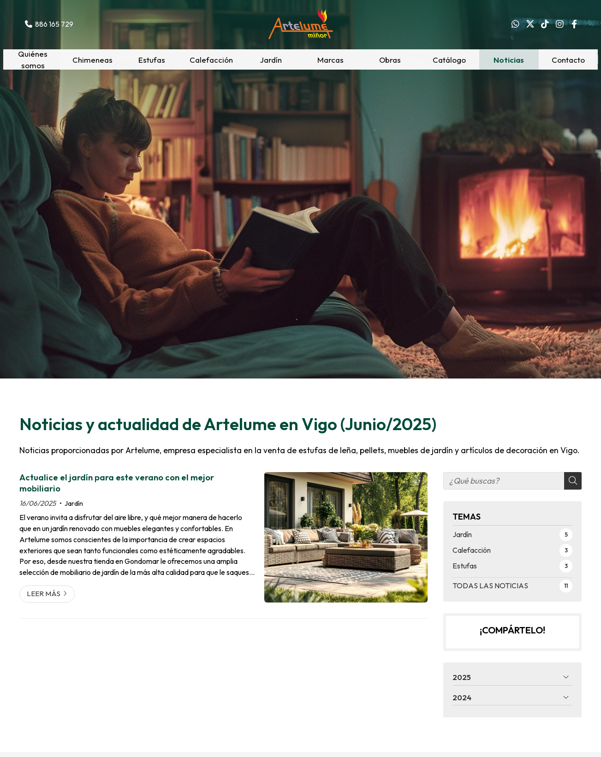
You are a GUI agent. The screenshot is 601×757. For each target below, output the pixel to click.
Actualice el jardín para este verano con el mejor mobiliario (116, 483)
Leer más (43, 593)
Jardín (74, 503)
